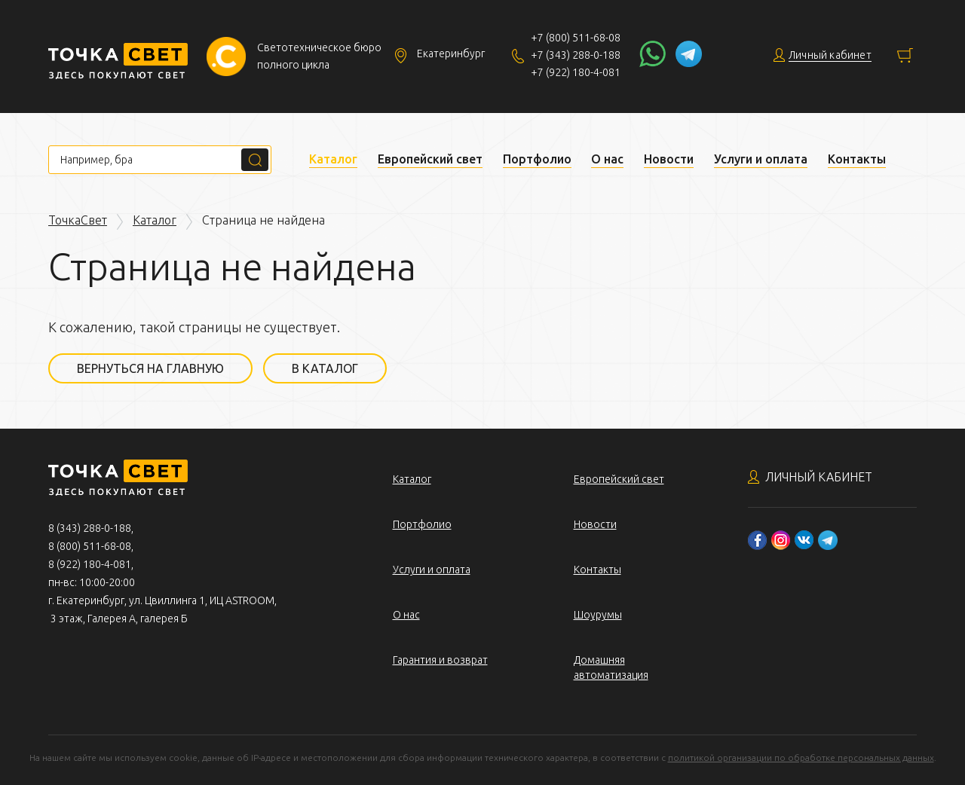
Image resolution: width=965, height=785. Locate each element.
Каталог (333, 159)
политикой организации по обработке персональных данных (801, 757)
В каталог (325, 368)
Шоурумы (598, 615)
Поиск (254, 159)
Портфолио (537, 159)
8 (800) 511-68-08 (89, 546)
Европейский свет (430, 159)
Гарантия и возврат (440, 660)
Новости (669, 159)
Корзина (905, 55)
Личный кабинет (818, 477)
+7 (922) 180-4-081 (575, 72)
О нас (607, 159)
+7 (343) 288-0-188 (575, 55)
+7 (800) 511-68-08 (575, 38)
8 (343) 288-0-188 (89, 528)
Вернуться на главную (150, 368)
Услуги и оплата (760, 159)
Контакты (857, 159)
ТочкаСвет (77, 220)
